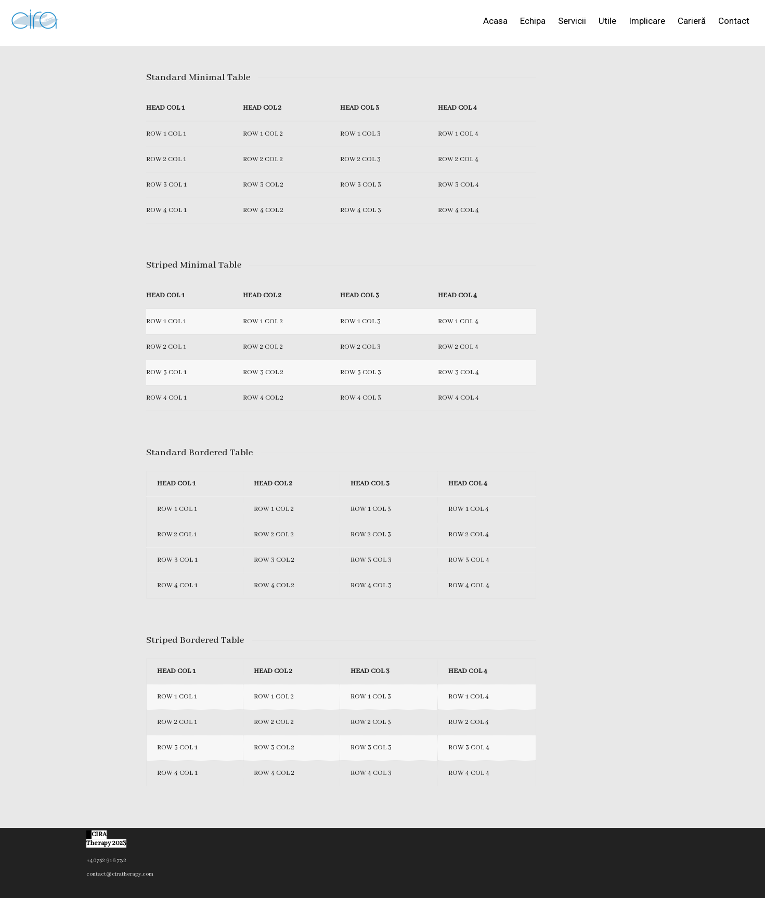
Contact (733, 21)
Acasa (495, 21)
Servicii (572, 21)
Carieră (692, 21)
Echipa (533, 21)
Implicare (647, 21)
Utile (607, 21)
